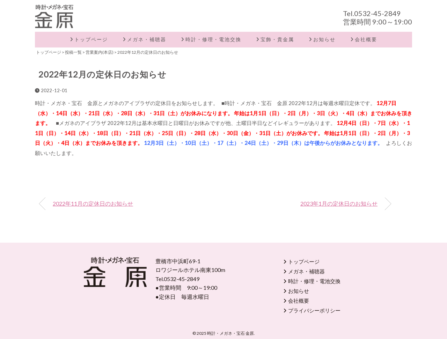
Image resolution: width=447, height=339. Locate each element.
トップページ (91, 39)
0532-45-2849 (377, 13)
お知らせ (324, 39)
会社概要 (366, 39)
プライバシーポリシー (314, 310)
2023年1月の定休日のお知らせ (339, 203)
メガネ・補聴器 (146, 39)
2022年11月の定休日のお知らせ (93, 203)
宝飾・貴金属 (277, 39)
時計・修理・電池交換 (213, 39)
